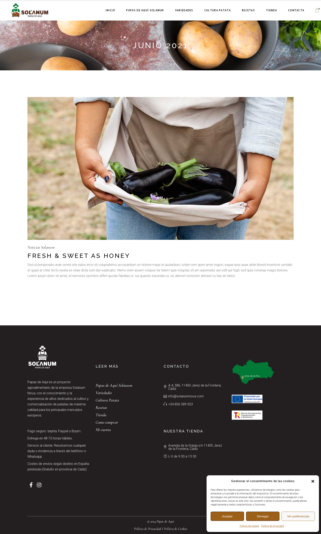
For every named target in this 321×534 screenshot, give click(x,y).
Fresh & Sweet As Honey (78, 255)
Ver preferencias (298, 516)
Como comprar (107, 422)
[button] (313, 481)
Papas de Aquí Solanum (114, 385)
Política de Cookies (175, 529)
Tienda (101, 414)
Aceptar (227, 516)
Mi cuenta (103, 429)
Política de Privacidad (147, 529)
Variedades (104, 392)
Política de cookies (249, 526)
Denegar (263, 516)
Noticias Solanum (41, 247)
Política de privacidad (272, 526)
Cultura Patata (107, 400)
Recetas (101, 407)
